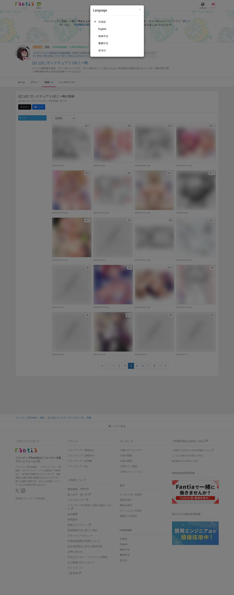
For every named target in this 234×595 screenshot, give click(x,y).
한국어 (102, 50)
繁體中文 (103, 43)
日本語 (102, 21)
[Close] (140, 9)
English (102, 29)
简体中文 (103, 36)
